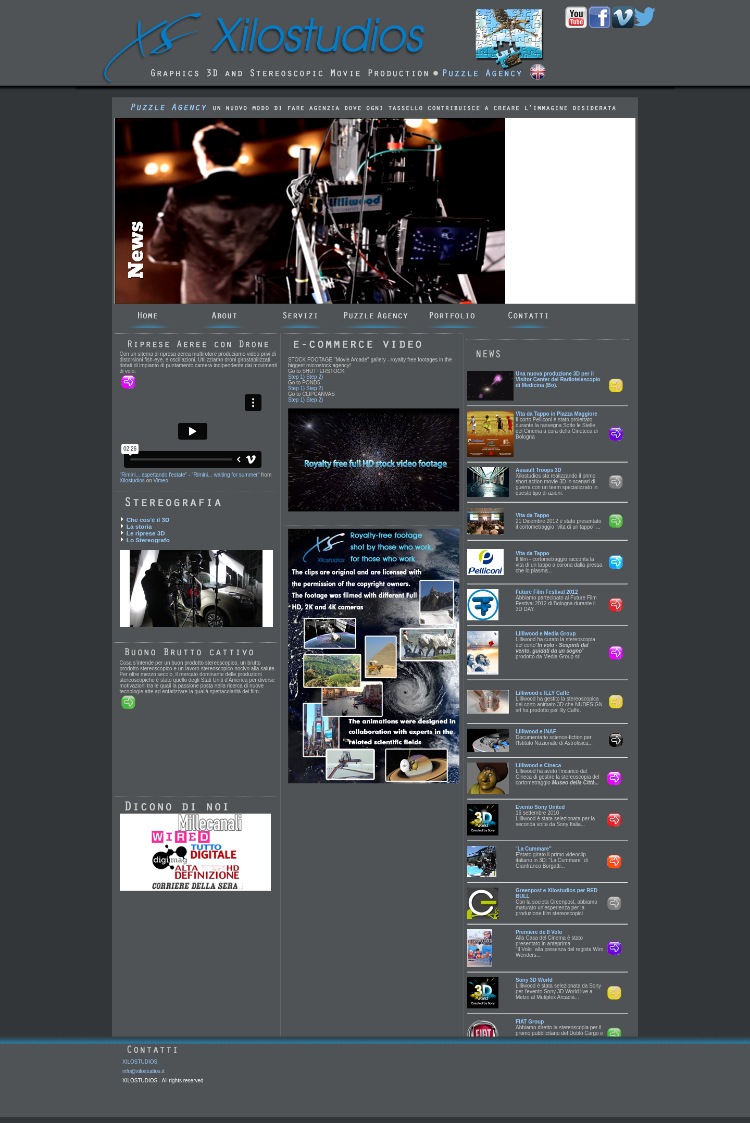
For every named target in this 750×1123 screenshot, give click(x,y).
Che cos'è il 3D (148, 519)
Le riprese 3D (146, 533)
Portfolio (453, 316)
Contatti (529, 316)
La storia (139, 526)
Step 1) (296, 377)
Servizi (301, 316)
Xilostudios (132, 480)
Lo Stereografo (148, 539)
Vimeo (161, 480)
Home (148, 316)
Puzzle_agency (377, 316)
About (224, 316)
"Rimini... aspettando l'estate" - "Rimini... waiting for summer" (190, 475)
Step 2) (314, 377)
